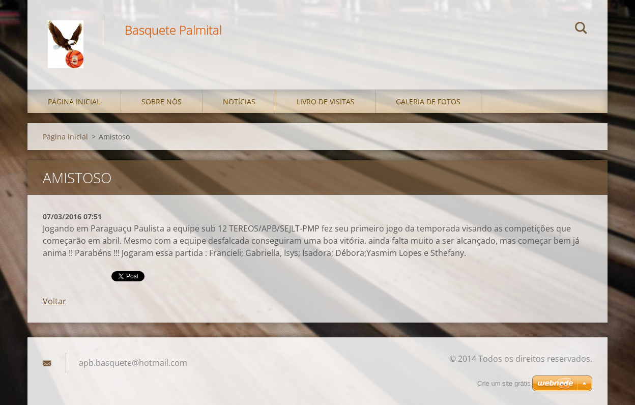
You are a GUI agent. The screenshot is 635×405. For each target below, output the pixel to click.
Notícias (239, 101)
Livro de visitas (326, 101)
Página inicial (74, 101)
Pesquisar (581, 29)
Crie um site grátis (504, 383)
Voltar (54, 301)
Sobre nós (161, 101)
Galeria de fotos (428, 101)
